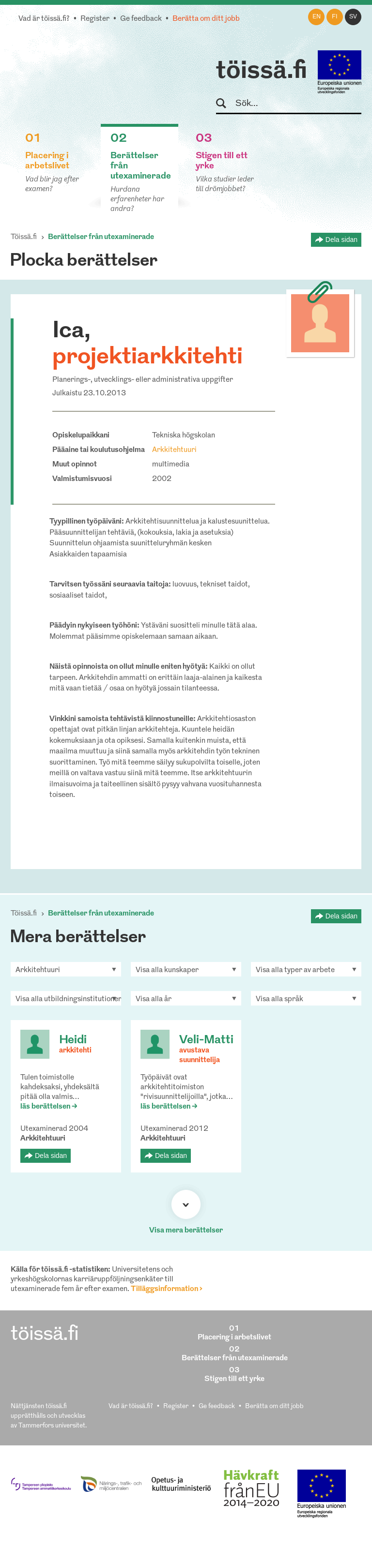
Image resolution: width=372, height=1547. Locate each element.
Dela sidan (341, 239)
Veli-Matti (206, 1040)
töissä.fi (261, 71)
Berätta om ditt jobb (206, 19)
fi (335, 17)
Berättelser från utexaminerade (101, 237)
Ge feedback (141, 19)
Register (94, 19)
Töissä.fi (24, 237)
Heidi (73, 1040)
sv (353, 17)
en (316, 17)
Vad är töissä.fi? (44, 19)
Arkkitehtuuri (174, 450)
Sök (225, 104)
